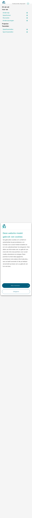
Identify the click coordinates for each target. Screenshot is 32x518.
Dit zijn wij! (5, 7)
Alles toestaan (20, 285)
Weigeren (16, 291)
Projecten (5, 24)
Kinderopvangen (8, 20)
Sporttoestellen (8, 32)
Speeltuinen (7, 15)
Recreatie (6, 18)
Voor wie (5, 9)
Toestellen (5, 26)
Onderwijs (6, 13)
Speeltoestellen (8, 29)
